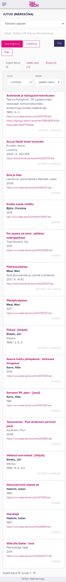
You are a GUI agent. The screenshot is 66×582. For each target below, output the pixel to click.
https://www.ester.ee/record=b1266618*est (29, 526)
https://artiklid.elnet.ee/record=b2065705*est (30, 158)
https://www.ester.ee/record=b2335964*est (29, 438)
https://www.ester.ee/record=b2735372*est (29, 313)
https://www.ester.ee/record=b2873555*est (29, 376)
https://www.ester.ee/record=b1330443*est (29, 405)
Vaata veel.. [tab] (33, 65)
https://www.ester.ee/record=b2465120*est (29, 187)
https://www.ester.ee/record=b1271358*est (28, 497)
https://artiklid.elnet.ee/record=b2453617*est (30, 283)
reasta (38, 76)
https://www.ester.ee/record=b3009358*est (29, 250)
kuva (9, 76)
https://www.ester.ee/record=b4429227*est (29, 556)
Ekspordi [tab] (51, 63)
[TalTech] (34, 4)
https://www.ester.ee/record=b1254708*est (29, 116)
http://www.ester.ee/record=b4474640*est (29, 216)
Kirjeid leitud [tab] (13, 65)
